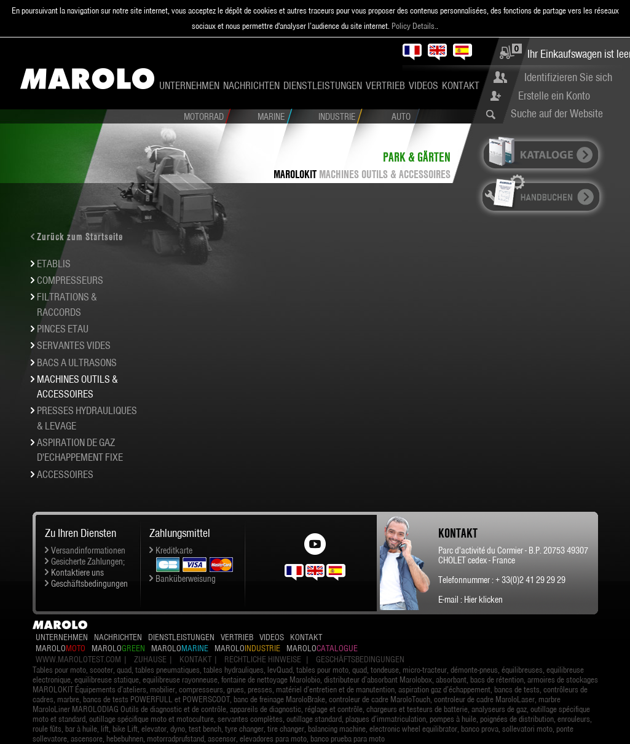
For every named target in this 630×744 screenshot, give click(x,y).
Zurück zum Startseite (80, 236)
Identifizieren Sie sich (568, 77)
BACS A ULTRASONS (77, 362)
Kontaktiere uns (77, 572)
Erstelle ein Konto (554, 95)
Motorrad (204, 117)
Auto (401, 117)
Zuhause (150, 659)
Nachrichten (251, 85)
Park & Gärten (417, 157)
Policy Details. (414, 25)
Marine (271, 117)
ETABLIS (54, 263)
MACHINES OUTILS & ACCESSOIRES (385, 174)
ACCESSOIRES (65, 474)
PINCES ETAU (63, 328)
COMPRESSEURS (70, 280)
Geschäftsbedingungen (89, 584)
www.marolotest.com (78, 659)
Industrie (336, 117)
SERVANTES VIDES (74, 345)
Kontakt (460, 85)
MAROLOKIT (295, 174)
